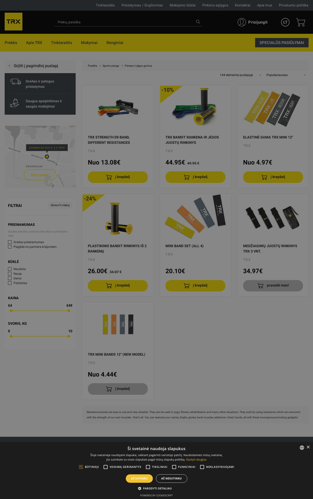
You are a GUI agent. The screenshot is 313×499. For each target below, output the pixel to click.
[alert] (156, 249)
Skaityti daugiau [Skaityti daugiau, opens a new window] (196, 459)
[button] (156, 488)
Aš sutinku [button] (139, 478)
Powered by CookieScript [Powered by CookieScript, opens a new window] (156, 495)
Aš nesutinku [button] (171, 478)
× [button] (308, 447)
